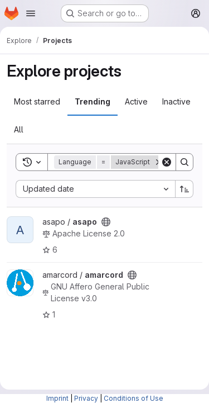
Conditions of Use (133, 398)
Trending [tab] (92, 101)
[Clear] (166, 162)
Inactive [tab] (176, 101)
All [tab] (18, 129)
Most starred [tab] (37, 101)
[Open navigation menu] (31, 13)
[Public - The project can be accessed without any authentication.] (105, 221)
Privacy (86, 398)
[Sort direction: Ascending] (184, 189)
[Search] (184, 162)
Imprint (57, 398)
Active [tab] (136, 101)
